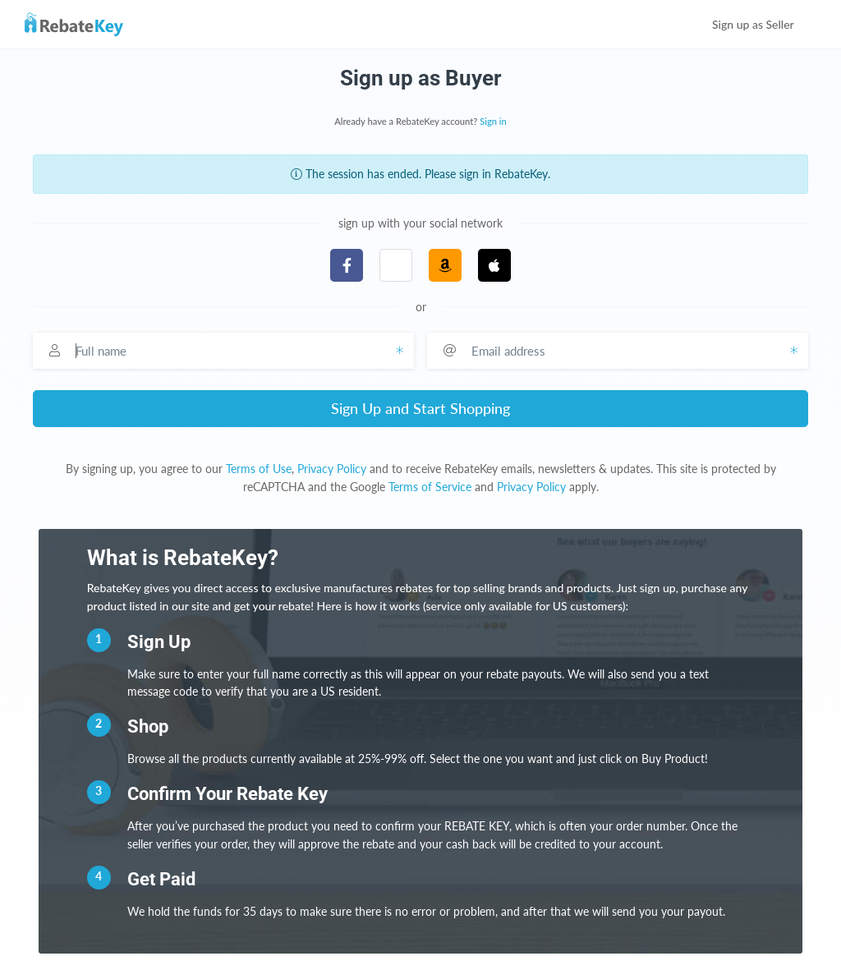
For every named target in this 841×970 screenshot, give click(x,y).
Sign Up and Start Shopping (420, 408)
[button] (395, 265)
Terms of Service (429, 487)
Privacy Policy (331, 469)
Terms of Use (259, 469)
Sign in (493, 121)
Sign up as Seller (764, 24)
